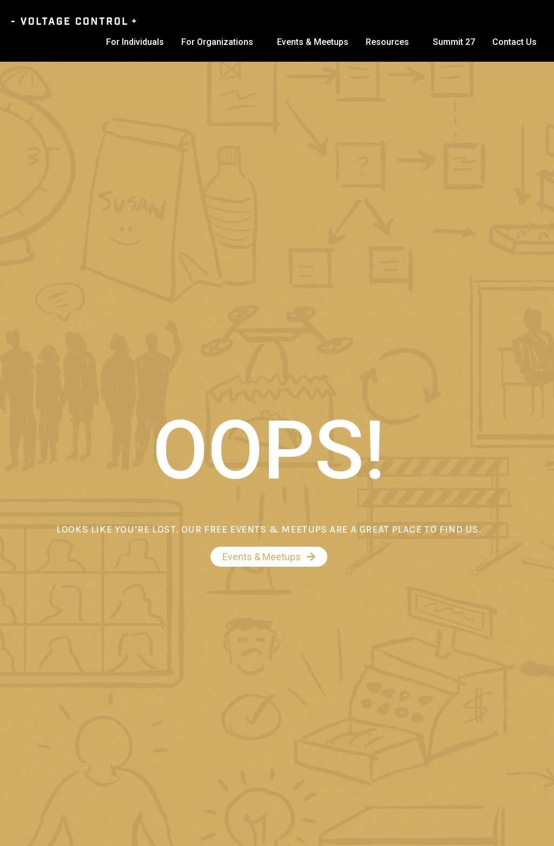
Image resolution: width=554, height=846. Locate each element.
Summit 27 (454, 42)
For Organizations (217, 42)
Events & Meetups (312, 42)
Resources (387, 42)
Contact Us (514, 42)
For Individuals (135, 42)
